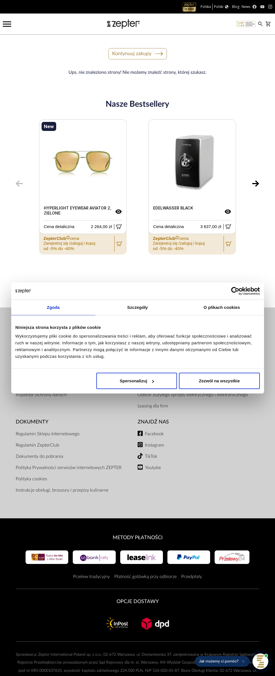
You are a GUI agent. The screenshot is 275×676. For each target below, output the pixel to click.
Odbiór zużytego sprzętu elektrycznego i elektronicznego (193, 394)
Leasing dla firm (153, 406)
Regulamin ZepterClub (37, 445)
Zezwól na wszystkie (219, 380)
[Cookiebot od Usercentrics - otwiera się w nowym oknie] (235, 291)
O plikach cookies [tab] (222, 307)
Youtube (153, 467)
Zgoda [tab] (53, 307)
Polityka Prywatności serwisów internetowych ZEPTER (69, 467)
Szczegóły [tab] (137, 307)
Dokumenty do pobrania (39, 456)
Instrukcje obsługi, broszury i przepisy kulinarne (62, 490)
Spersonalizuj (137, 380)
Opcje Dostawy (138, 601)
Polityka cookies (31, 479)
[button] (222, 661)
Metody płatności (138, 537)
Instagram (154, 445)
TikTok (151, 456)
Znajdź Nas (153, 422)
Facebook (154, 434)
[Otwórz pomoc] (260, 661)
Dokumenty (32, 422)
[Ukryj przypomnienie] (243, 661)
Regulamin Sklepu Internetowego (47, 434)
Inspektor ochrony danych (41, 394)
